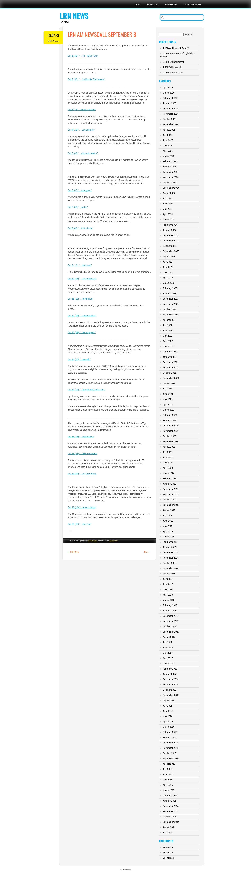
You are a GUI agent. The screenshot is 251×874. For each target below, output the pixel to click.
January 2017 (169, 674)
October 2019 (169, 499)
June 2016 (168, 711)
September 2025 (171, 124)
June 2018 (168, 584)
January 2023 (169, 293)
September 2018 (171, 568)
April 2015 (168, 785)
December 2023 (171, 235)
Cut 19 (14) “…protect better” (82, 507)
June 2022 (168, 330)
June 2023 (168, 267)
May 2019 (167, 526)
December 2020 (171, 425)
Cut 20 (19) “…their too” (79, 524)
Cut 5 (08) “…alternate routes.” (83, 153)
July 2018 (167, 579)
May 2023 (167, 272)
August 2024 (169, 193)
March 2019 (168, 536)
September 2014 (171, 822)
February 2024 (170, 225)
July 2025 (167, 135)
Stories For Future (192, 4)
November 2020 (171, 431)
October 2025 (169, 119)
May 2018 (167, 589)
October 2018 (169, 563)
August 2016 (169, 700)
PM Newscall (171, 4)
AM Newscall (153, 4)
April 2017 (168, 658)
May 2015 (167, 779)
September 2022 (171, 314)
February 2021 (170, 415)
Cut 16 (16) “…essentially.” (81, 436)
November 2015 (171, 748)
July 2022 (167, 325)
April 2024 (168, 214)
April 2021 (168, 404)
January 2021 (169, 420)
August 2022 (169, 320)
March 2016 (168, 727)
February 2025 (170, 161)
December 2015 (171, 742)
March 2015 (168, 790)
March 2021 (168, 409)
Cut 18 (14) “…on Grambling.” (82, 473)
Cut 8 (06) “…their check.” (80, 228)
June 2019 (168, 520)
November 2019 (171, 494)
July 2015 (167, 769)
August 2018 (169, 573)
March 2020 (168, 473)
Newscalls (92, 541)
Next (147, 551)
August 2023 (169, 256)
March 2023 (168, 283)
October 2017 (169, 626)
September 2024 (171, 188)
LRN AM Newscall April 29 (176, 48)
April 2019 (168, 531)
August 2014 (169, 827)
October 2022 (169, 309)
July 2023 (167, 262)
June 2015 (168, 774)
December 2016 (171, 679)
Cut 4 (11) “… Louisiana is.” (81, 129)
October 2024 (169, 182)
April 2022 (168, 341)
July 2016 (167, 705)
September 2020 (171, 441)
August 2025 (169, 129)
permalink (114, 541)
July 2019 (167, 515)
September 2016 (171, 695)
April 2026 (168, 87)
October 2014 (169, 816)
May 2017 (167, 653)
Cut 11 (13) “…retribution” (80, 299)
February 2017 (170, 668)
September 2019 (171, 505)
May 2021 (167, 399)
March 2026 (168, 92)
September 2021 (171, 378)
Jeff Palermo (54, 41)
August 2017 (169, 637)
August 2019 (169, 510)
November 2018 (171, 557)
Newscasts (168, 852)
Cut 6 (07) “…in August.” (80, 190)
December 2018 (171, 552)
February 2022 (170, 351)
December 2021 (171, 362)
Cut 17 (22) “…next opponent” (82, 453)
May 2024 (167, 209)
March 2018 (168, 600)
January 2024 (169, 230)
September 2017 (171, 631)
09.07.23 (53, 35)
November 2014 (171, 811)
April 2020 (168, 468)
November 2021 (171, 367)
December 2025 (171, 108)
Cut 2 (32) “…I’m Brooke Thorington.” (86, 79)
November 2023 (171, 240)
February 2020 (170, 478)
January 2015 (169, 801)
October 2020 (169, 436)
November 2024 (171, 177)
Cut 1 (70, 55)
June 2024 (168, 203)
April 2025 (168, 151)
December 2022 (171, 299)
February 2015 (170, 795)
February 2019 (170, 542)
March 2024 (168, 219)
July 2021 (167, 388)
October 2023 (169, 246)
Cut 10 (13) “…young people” (82, 278)
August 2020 (169, 446)
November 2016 (171, 684)
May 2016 (167, 716)
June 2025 (168, 140)
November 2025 (171, 114)
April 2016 (168, 721)
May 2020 (167, 462)
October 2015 (169, 753)
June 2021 (168, 394)
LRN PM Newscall (172, 67)
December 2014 (171, 806)
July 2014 (167, 832)
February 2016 (170, 732)
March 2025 (168, 156)
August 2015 (169, 764)
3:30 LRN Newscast (173, 72)
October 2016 (169, 690)
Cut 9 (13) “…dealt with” (80, 265)
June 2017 (168, 647)
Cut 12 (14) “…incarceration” (82, 315)
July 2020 (167, 452)
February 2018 (170, 605)
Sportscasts (168, 858)
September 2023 (171, 251)
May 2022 (167, 336)
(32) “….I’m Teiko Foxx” (86, 55)
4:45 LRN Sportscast (173, 62)
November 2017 (171, 621)
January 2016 (169, 737)
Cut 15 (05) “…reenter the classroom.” (86, 389)
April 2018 (168, 594)
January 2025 (169, 166)
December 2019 (171, 489)
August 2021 (169, 383)
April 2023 (168, 277)
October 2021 (169, 373)
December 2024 (171, 172)
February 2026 (170, 98)
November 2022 (171, 304)
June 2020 (168, 457)
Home (137, 4)
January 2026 (169, 103)
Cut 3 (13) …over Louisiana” (82, 109)
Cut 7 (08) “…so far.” (78, 207)
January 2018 (169, 610)
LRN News (74, 15)
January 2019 (169, 547)
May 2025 (167, 145)
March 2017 (168, 663)
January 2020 (169, 483)
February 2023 (170, 288)
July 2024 (167, 198)
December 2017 (171, 616)
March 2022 (168, 346)
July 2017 (167, 642)
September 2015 (171, 758)
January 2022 (169, 357)
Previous (73, 551)
